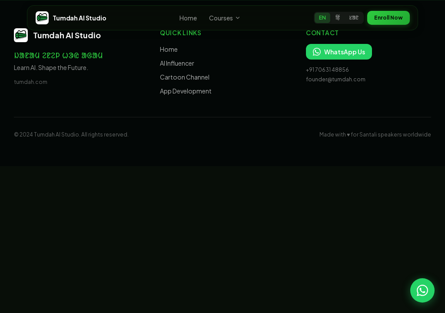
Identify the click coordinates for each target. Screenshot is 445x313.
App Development (186, 91)
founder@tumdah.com (335, 79)
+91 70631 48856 (327, 70)
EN (322, 17)
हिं (337, 17)
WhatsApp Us (339, 52)
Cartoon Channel (184, 77)
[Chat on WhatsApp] (422, 290)
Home (188, 18)
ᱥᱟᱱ (354, 17)
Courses (225, 18)
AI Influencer (177, 63)
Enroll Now (388, 17)
